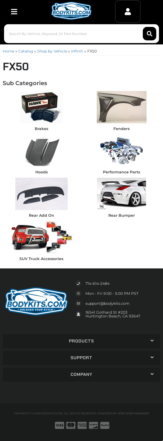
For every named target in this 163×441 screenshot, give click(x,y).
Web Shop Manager (133, 413)
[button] (81, 33)
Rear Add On (41, 215)
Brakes (41, 128)
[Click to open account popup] (128, 11)
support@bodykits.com (107, 303)
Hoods (41, 172)
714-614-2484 (97, 283)
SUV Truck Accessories (41, 258)
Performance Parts (121, 172)
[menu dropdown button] (14, 11)
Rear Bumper (121, 215)
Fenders (121, 128)
